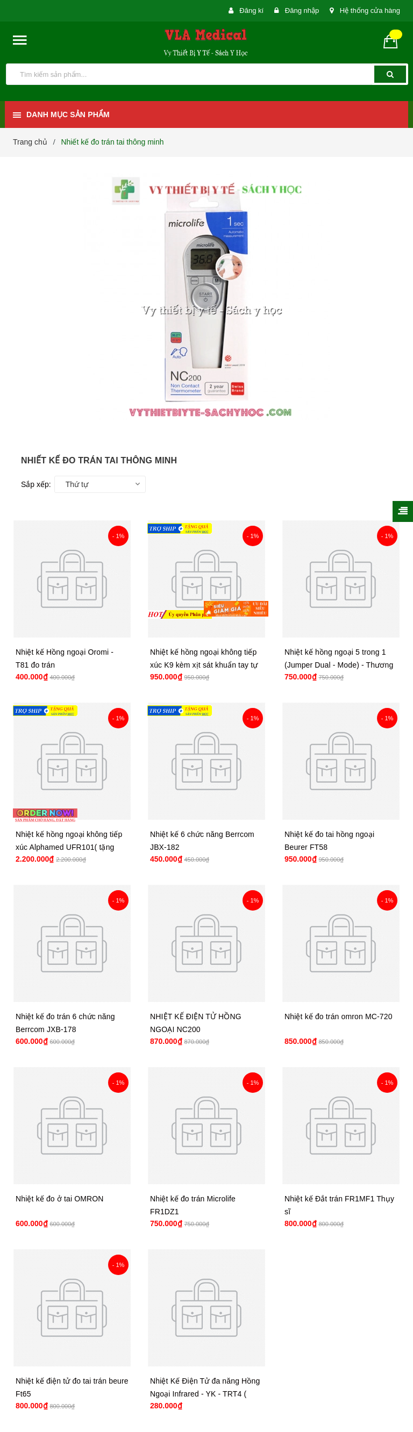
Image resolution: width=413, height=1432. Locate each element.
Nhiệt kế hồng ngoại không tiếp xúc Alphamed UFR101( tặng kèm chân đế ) (69, 847)
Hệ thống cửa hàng (370, 10)
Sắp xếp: (36, 484)
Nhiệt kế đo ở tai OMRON (60, 1198)
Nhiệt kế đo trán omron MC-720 (338, 1016)
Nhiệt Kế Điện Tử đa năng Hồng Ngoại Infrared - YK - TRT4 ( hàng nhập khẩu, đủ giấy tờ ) (205, 1394)
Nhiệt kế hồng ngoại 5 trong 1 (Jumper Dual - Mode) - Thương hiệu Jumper (338, 665)
